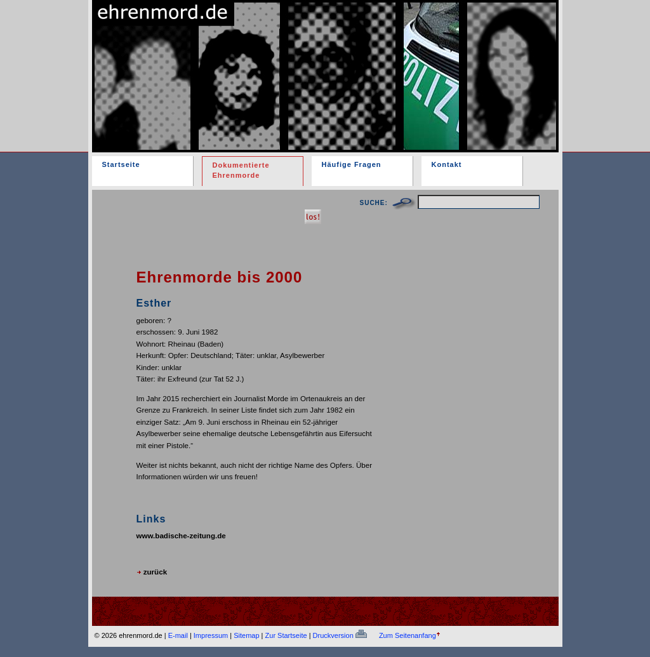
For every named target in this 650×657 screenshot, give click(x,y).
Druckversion (340, 635)
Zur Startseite (286, 635)
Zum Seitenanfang (407, 635)
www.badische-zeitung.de (181, 535)
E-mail (178, 635)
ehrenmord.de (240, 65)
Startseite (121, 164)
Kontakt (447, 164)
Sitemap (246, 635)
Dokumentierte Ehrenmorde (241, 170)
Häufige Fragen (351, 164)
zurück (152, 571)
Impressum (211, 635)
